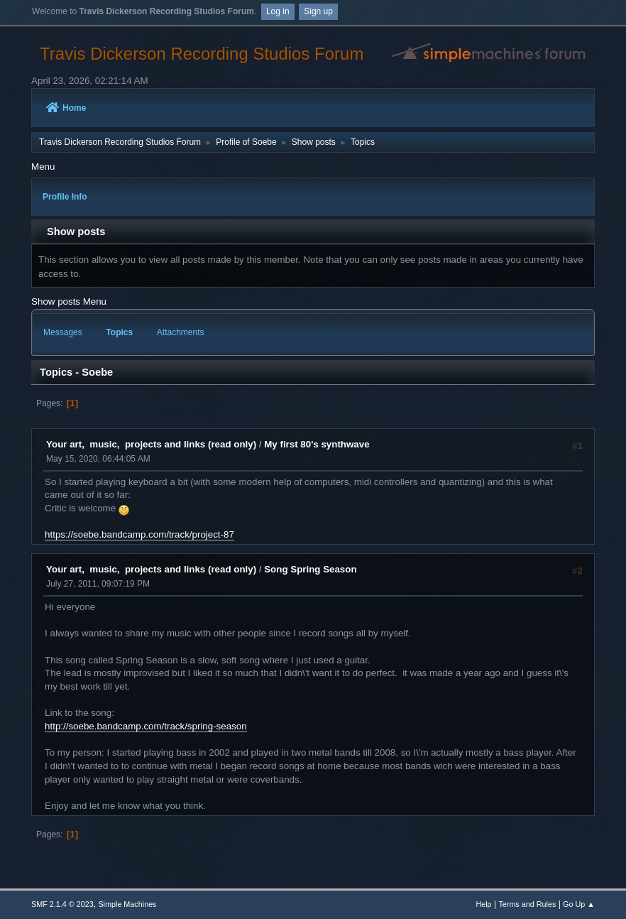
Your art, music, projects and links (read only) (151, 444)
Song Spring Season (310, 569)
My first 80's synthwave (316, 444)
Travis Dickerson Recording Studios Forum (201, 53)
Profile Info (65, 197)
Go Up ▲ (579, 904)
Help (483, 904)
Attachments (180, 332)
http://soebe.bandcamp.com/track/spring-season (146, 726)
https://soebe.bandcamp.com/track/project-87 (139, 534)
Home (66, 108)
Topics (119, 332)
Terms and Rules (527, 904)
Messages (62, 332)
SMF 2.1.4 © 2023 (62, 904)
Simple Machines (127, 904)
